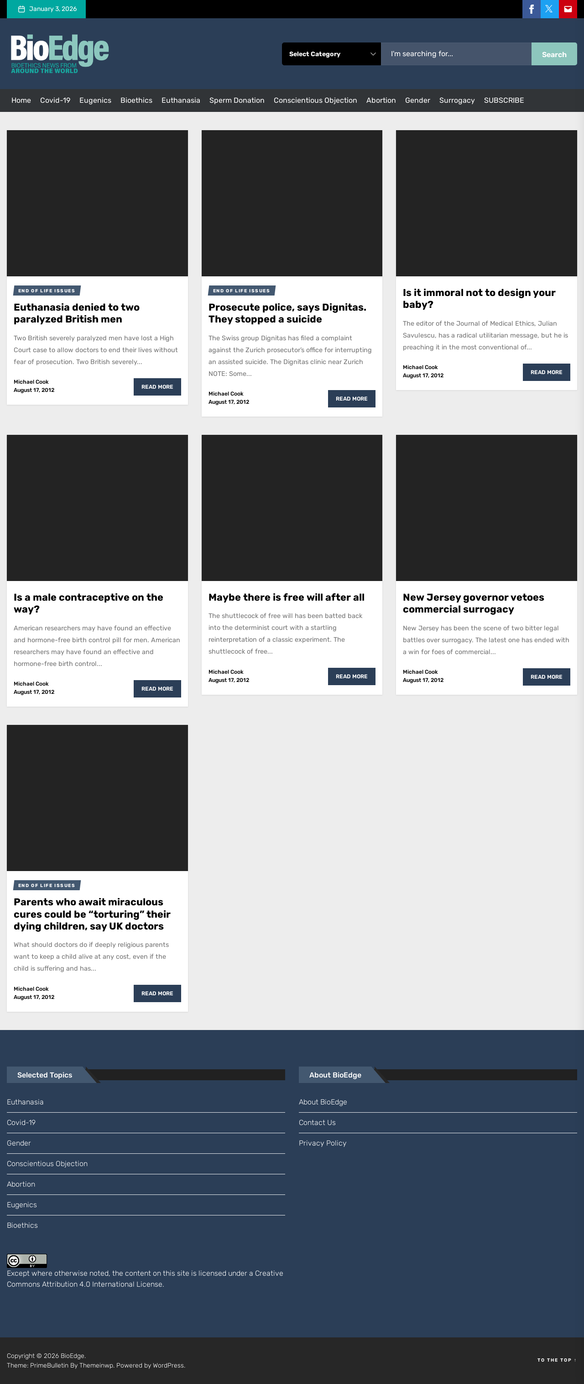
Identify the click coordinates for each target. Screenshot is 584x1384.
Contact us (317, 1122)
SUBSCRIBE (504, 100)
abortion (381, 100)
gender (417, 100)
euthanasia (181, 100)
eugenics (95, 100)
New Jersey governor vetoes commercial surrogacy (473, 603)
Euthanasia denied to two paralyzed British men (77, 313)
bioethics (136, 100)
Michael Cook (31, 382)
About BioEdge (323, 1102)
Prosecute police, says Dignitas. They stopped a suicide (287, 313)
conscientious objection (315, 100)
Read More (157, 387)
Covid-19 (55, 100)
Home (21, 100)
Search (554, 54)
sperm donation (237, 100)
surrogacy (457, 100)
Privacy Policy (323, 1143)
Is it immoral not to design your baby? (479, 298)
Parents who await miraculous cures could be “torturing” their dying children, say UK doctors (92, 914)
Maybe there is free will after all (287, 597)
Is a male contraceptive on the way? (88, 603)
